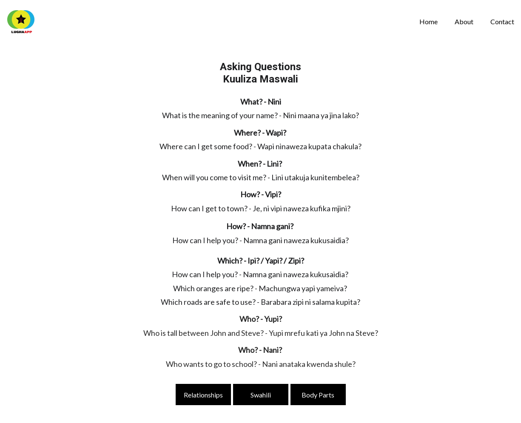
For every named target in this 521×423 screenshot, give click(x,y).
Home (428, 21)
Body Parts (318, 395)
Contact (502, 21)
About (464, 21)
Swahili (261, 395)
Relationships (203, 395)
